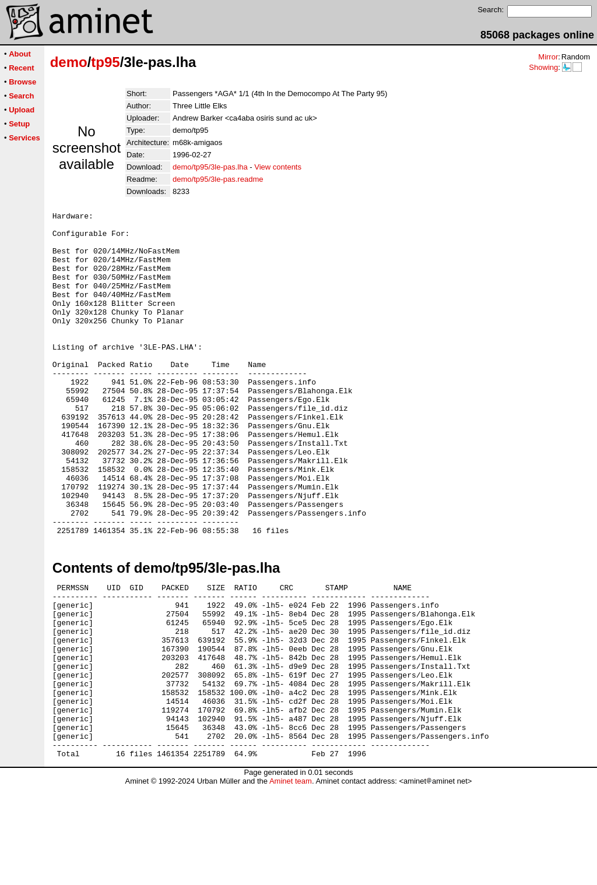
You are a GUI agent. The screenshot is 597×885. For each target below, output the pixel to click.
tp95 (105, 62)
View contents (277, 167)
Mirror (548, 56)
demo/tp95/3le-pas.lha (210, 167)
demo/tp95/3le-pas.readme (218, 179)
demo (68, 62)
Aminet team (290, 880)
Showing (543, 67)
